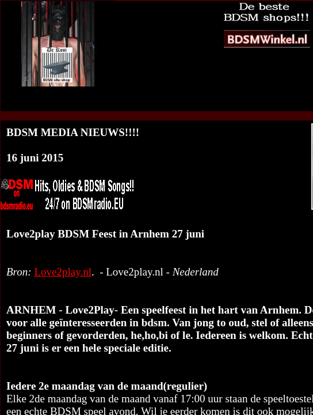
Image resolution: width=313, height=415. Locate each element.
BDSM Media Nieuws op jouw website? (203, 105)
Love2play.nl (62, 272)
